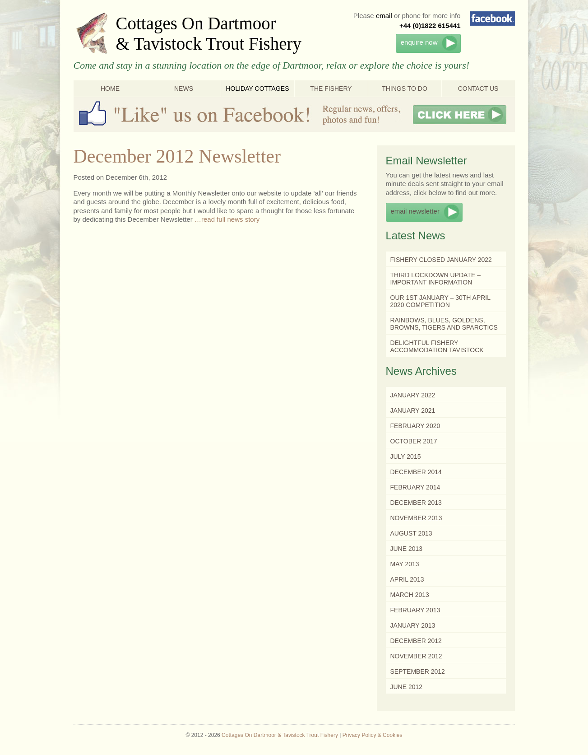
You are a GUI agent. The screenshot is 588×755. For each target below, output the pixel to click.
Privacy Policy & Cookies (373, 735)
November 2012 (416, 656)
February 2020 (415, 425)
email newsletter (415, 211)
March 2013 (409, 594)
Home (110, 88)
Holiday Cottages (257, 88)
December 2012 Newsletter (177, 156)
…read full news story (226, 219)
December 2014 (416, 471)
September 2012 (417, 671)
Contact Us (478, 88)
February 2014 (415, 487)
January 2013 (412, 625)
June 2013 (406, 548)
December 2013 (416, 502)
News (183, 88)
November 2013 (416, 518)
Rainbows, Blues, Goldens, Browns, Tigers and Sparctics (444, 324)
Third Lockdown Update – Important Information (435, 278)
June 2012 (406, 686)
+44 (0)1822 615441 (430, 25)
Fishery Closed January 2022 (441, 259)
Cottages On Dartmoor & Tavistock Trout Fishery (209, 33)
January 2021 (412, 410)
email (384, 15)
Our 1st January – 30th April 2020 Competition (440, 301)
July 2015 (405, 456)
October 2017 (413, 441)
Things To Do (404, 88)
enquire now (419, 42)
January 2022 (412, 395)
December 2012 (416, 640)
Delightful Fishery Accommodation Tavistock (437, 346)
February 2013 (415, 610)
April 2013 (407, 579)
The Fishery (331, 88)
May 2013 (404, 564)
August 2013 (411, 533)
